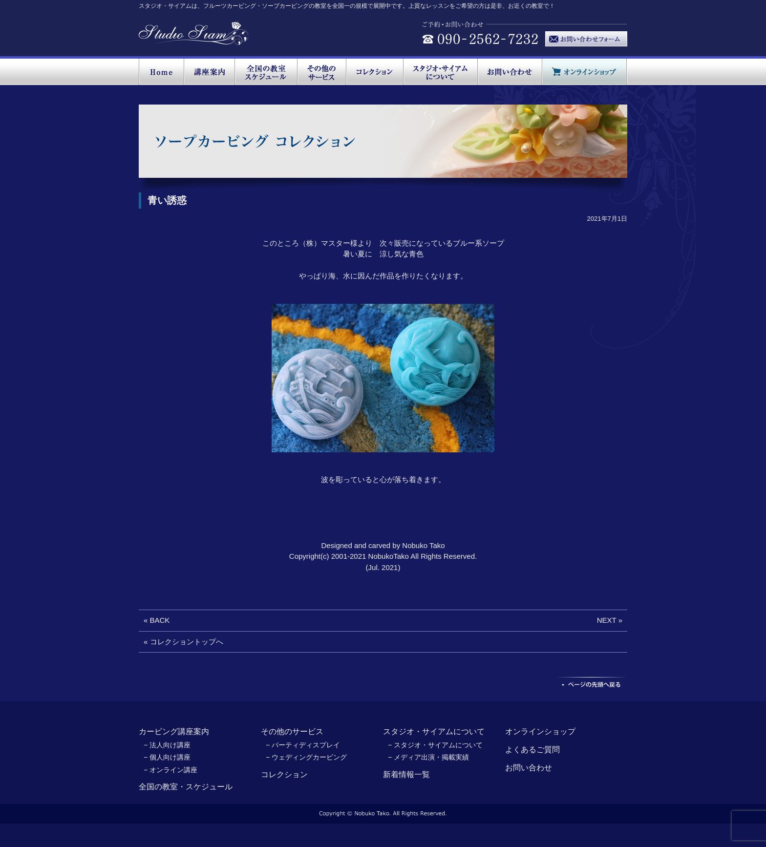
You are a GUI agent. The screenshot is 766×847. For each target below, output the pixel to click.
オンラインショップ (540, 731)
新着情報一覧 (406, 774)
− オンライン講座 (170, 770)
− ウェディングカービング (306, 757)
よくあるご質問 (532, 749)
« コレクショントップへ (183, 641)
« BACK (157, 620)
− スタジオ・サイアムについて (435, 745)
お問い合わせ (528, 767)
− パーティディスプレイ (303, 745)
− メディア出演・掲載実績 (428, 757)
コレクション (284, 774)
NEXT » (609, 620)
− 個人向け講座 (167, 757)
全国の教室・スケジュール (186, 787)
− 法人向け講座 (167, 745)
